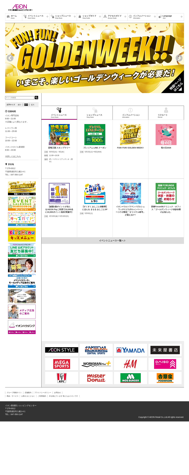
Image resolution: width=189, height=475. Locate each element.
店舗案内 (28, 446)
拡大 (32, 105)
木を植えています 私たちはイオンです (63, 450)
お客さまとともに (28, 450)
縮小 (19, 105)
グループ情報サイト (14, 446)
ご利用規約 (42, 450)
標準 (26, 105)
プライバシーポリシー (42, 446)
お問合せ (57, 446)
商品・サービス (12, 450)
